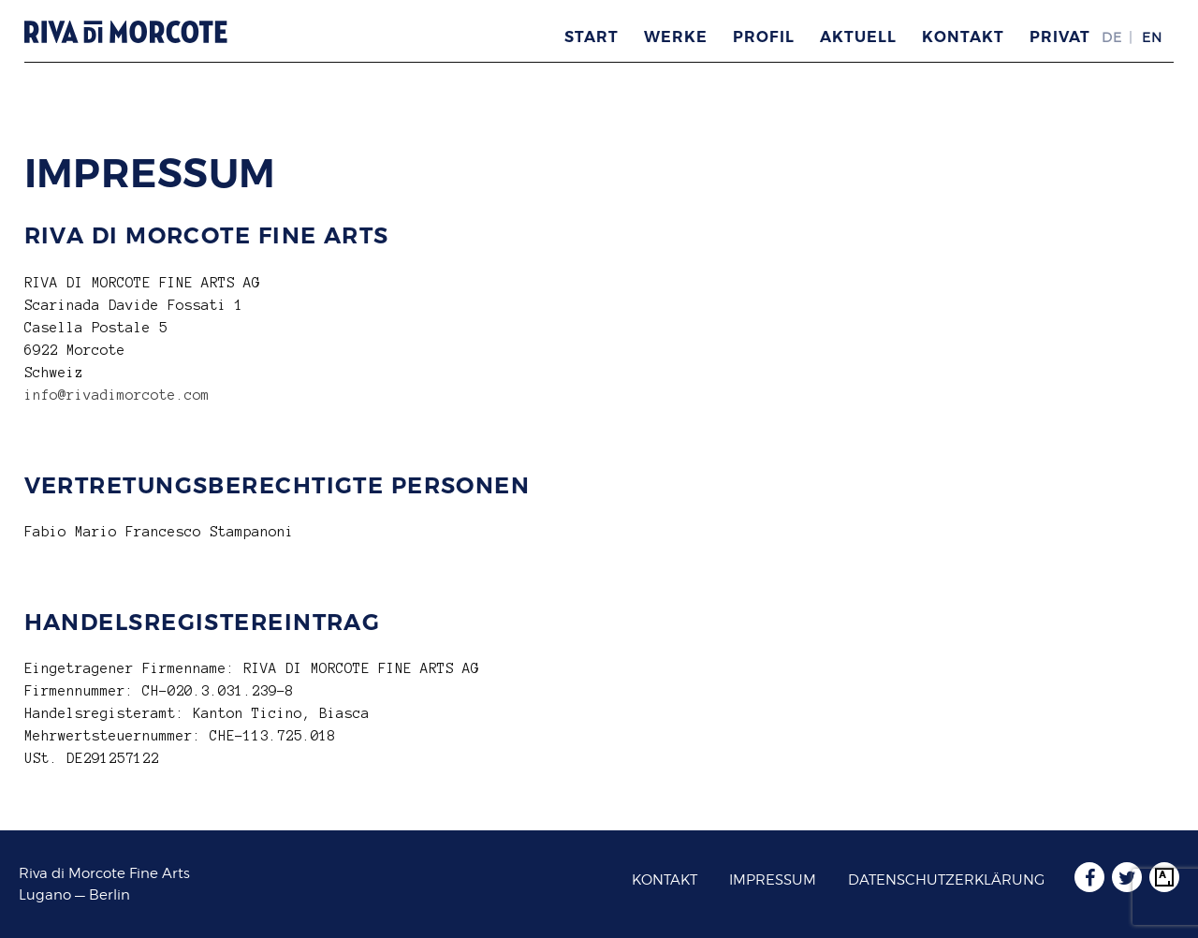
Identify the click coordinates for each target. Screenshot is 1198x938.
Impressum (772, 880)
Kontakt (963, 37)
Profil (764, 37)
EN (1152, 37)
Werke (676, 37)
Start (591, 37)
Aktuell (858, 37)
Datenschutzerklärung (946, 880)
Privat (1060, 37)
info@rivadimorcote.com (117, 395)
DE (1112, 37)
